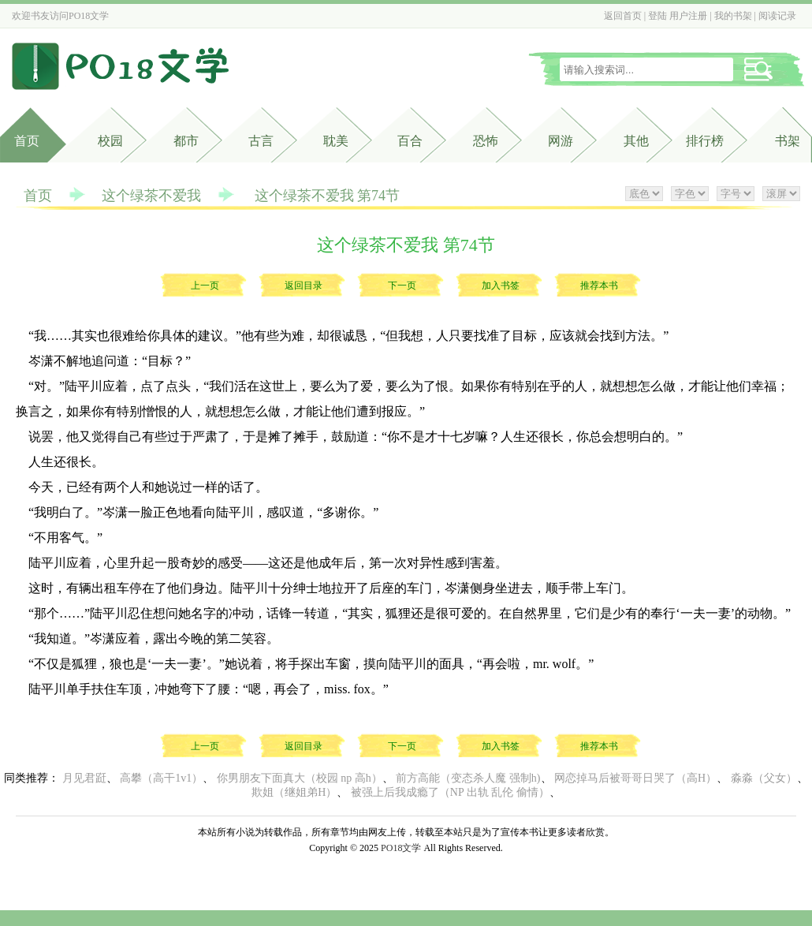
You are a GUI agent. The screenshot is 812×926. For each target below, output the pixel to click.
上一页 (205, 285)
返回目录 (303, 285)
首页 (26, 140)
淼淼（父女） (764, 778)
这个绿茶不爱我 (151, 195)
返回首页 (623, 15)
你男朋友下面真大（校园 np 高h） (299, 778)
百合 (410, 140)
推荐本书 (599, 285)
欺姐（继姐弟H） (294, 792)
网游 (560, 140)
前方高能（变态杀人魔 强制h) (468, 778)
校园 (110, 140)
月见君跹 (84, 778)
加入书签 (501, 285)
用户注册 (688, 15)
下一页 (402, 285)
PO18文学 (89, 15)
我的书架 (733, 15)
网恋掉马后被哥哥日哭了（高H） (635, 778)
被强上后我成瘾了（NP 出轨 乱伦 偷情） (450, 792)
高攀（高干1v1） (161, 778)
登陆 (657, 15)
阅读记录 (777, 15)
